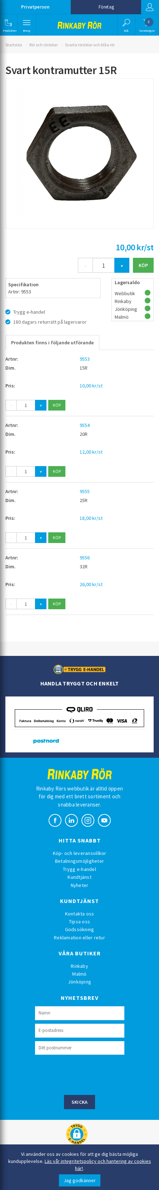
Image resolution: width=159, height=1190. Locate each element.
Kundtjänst (79, 877)
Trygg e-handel (79, 869)
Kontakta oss (79, 913)
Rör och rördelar (43, 44)
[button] (8, 25)
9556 (85, 557)
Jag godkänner (80, 1180)
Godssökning (79, 929)
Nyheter (80, 885)
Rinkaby (79, 966)
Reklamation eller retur (79, 937)
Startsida (13, 44)
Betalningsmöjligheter (79, 861)
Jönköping (79, 981)
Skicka (79, 1102)
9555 (85, 491)
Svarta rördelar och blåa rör (90, 44)
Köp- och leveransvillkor (79, 853)
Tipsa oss (79, 921)
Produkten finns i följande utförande (52, 342)
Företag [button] (106, 7)
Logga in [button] (150, 7)
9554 (85, 425)
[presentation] (89, 1074)
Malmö (79, 974)
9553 (85, 359)
